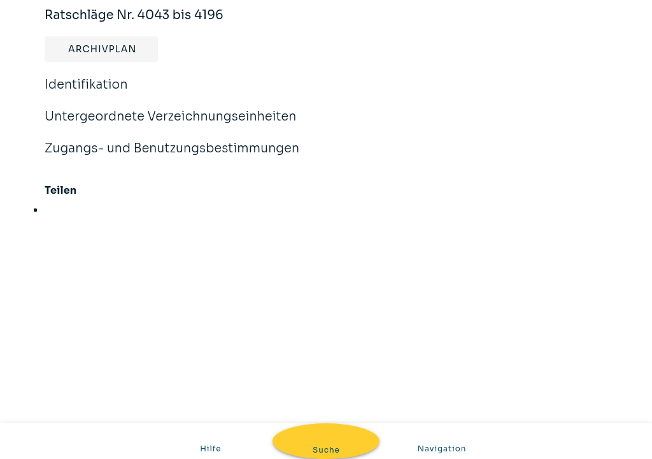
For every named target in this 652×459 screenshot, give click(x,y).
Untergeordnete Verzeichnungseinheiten (171, 125)
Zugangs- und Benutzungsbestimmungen (172, 157)
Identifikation (86, 93)
